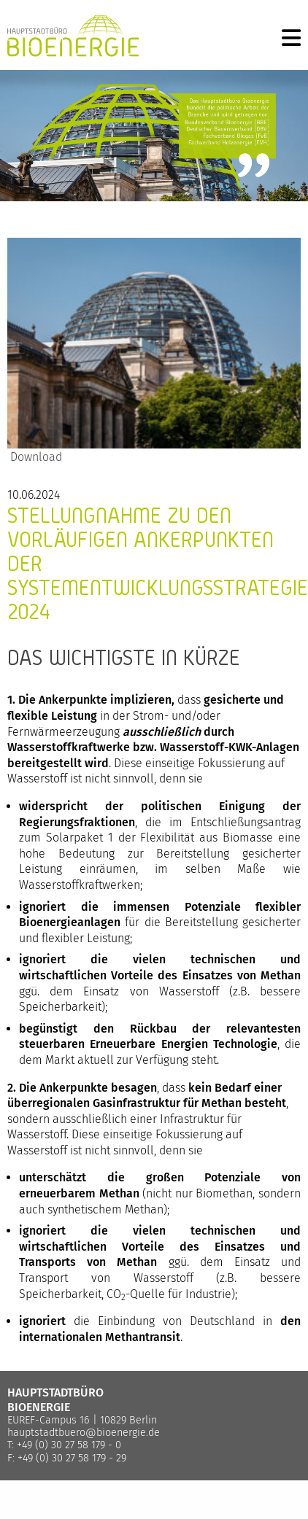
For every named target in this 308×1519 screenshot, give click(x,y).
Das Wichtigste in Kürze (123, 657)
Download (34, 457)
